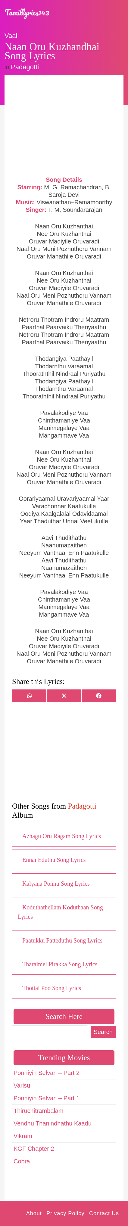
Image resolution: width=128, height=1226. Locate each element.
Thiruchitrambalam (39, 1110)
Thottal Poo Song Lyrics (51, 988)
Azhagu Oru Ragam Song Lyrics (61, 836)
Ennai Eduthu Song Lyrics (54, 859)
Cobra (22, 1161)
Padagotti (25, 67)
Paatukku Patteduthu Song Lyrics (62, 940)
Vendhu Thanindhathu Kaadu (53, 1123)
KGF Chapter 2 (34, 1148)
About (34, 1213)
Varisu (22, 1085)
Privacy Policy (65, 1213)
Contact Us (104, 1213)
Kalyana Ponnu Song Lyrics (56, 883)
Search (103, 1032)
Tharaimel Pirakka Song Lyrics (59, 964)
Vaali (12, 35)
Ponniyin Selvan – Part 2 (47, 1073)
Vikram (23, 1136)
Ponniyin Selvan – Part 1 (47, 1098)
